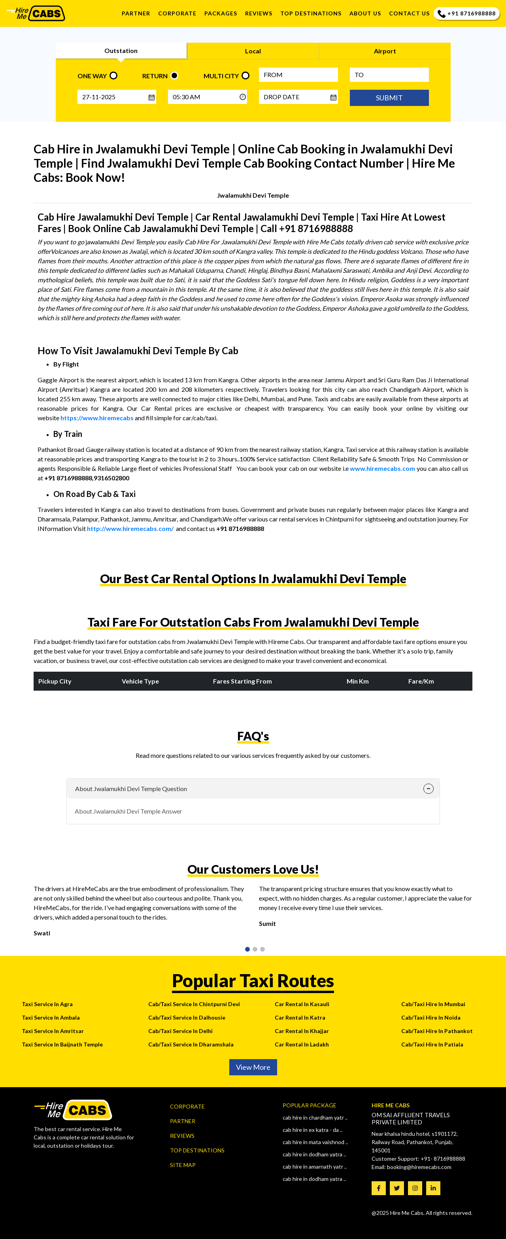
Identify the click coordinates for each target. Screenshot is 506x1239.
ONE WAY (92, 75)
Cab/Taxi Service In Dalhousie (186, 1017)
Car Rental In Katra (300, 1017)
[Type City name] (389, 75)
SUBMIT (389, 97)
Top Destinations (197, 1150)
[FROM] (298, 75)
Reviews (182, 1135)
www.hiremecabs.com (382, 468)
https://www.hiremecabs (97, 417)
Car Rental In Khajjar (302, 1030)
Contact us (409, 13)
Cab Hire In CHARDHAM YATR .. (315, 1117)
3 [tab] (262, 950)
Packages (220, 13)
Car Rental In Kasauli (302, 1004)
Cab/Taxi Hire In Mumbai (433, 1004)
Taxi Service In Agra (47, 1004)
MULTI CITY (221, 75)
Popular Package (309, 1105)
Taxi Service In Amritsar (53, 1030)
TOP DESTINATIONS (311, 13)
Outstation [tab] (121, 50)
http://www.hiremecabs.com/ (130, 528)
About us (365, 13)
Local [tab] (253, 51)
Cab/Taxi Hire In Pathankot (437, 1030)
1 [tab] (247, 950)
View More (253, 1067)
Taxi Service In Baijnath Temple (62, 1044)
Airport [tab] (385, 51)
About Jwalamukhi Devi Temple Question (131, 788)
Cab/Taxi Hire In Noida (431, 1017)
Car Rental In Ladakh (302, 1044)
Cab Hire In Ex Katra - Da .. (312, 1129)
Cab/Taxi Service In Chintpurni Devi (194, 1004)
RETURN (155, 75)
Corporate (177, 13)
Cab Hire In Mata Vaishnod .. (315, 1142)
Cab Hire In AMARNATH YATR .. (315, 1166)
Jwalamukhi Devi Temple (253, 195)
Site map (183, 1165)
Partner (136, 13)
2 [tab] (254, 950)
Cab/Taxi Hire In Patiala (432, 1044)
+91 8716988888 (467, 13)
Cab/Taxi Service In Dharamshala (191, 1044)
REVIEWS (258, 13)
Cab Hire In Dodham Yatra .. (314, 1154)
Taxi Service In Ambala (51, 1017)
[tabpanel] (140, 914)
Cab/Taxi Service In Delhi (180, 1030)
